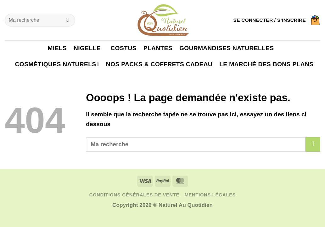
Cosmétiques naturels (57, 64)
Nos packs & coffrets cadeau (159, 64)
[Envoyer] (67, 20)
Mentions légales (210, 194)
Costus (123, 48)
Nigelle (89, 48)
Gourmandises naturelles (226, 48)
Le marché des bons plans (266, 64)
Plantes (157, 48)
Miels (57, 48)
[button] (269, 20)
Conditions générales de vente (134, 194)
